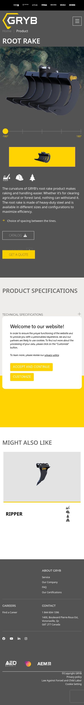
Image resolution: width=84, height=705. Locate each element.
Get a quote (18, 276)
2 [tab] (42, 548)
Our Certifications (52, 592)
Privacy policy (74, 677)
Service (46, 577)
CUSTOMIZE (22, 377)
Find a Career (9, 612)
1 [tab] (38, 548)
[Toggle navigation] (77, 21)
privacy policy (51, 355)
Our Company (50, 582)
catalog (18, 257)
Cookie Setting (74, 684)
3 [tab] (46, 548)
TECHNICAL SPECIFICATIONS (22, 314)
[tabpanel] (42, 487)
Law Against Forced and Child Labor (62, 680)
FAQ (44, 587)
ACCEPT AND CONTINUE (31, 367)
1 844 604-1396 (50, 612)
